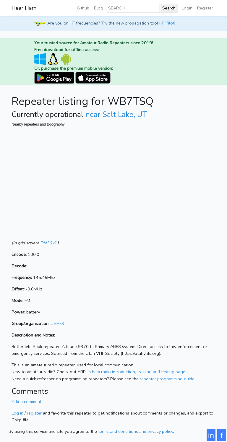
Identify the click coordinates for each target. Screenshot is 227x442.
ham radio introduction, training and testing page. (139, 372)
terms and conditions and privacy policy (135, 431)
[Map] (113, 186)
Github (83, 8)
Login (187, 8)
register (34, 413)
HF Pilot (166, 23)
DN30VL (48, 243)
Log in (17, 413)
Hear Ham (24, 8)
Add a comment (26, 401)
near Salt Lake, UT (116, 115)
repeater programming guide (167, 379)
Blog (98, 8)
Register (205, 8)
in (211, 435)
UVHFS (57, 323)
